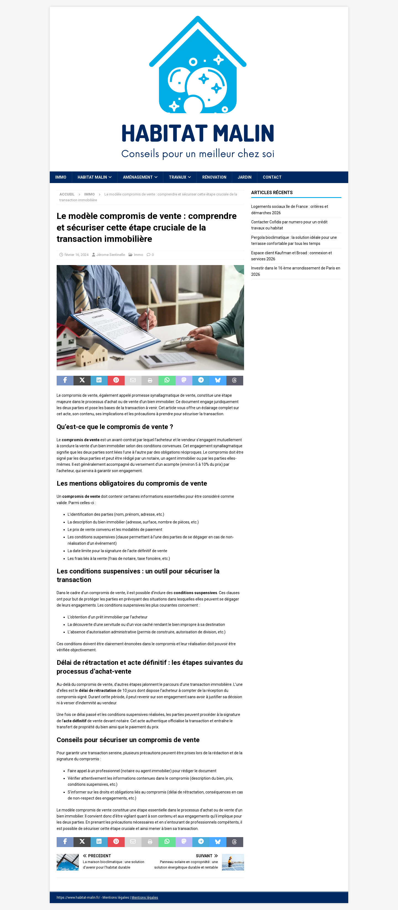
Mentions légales (145, 898)
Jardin (245, 177)
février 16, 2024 (76, 255)
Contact (272, 177)
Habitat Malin (92, 177)
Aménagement (138, 177)
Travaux (177, 177)
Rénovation (214, 177)
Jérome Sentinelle (110, 255)
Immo (60, 177)
